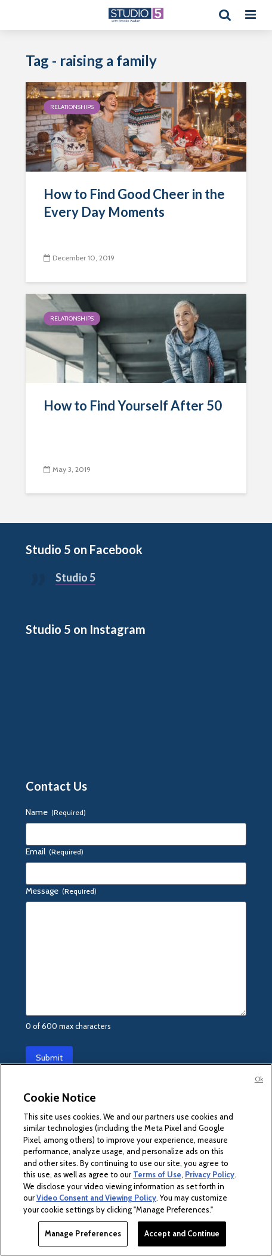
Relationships (72, 107)
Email (55, 851)
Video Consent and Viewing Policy (96, 1197)
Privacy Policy (209, 1174)
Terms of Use (157, 1174)
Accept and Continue (182, 1233)
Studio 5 (75, 577)
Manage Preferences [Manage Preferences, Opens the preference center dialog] (83, 1233)
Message (61, 890)
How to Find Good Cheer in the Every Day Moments (134, 203)
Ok (259, 1079)
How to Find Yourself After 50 (133, 405)
